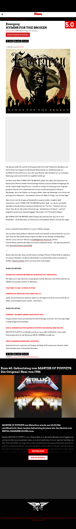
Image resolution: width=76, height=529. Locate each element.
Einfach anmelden (18, 261)
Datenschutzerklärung (7, 518)
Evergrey (14, 357)
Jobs (40, 520)
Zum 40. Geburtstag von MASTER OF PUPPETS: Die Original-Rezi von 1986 (34, 328)
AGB (43, 520)
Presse (63, 518)
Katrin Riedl (21, 47)
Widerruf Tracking (26, 518)
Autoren (72, 518)
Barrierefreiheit (56, 518)
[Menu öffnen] (2, 14)
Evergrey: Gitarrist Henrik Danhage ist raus (25, 314)
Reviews (36, 357)
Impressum (35, 518)
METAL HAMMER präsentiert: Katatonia (22, 341)
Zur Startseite (38, 458)
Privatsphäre (17, 518)
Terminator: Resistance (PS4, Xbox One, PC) (23, 293)
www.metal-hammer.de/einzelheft (21, 245)
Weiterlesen (38, 451)
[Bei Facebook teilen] (9, 41)
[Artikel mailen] (17, 41)
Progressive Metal (10, 30)
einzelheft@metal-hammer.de (41, 239)
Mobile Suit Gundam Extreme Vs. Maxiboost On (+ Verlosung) (31, 275)
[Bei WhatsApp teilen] (25, 41)
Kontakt (67, 518)
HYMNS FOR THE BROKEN (25, 357)
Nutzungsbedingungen (45, 518)
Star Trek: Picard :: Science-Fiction (20, 288)
